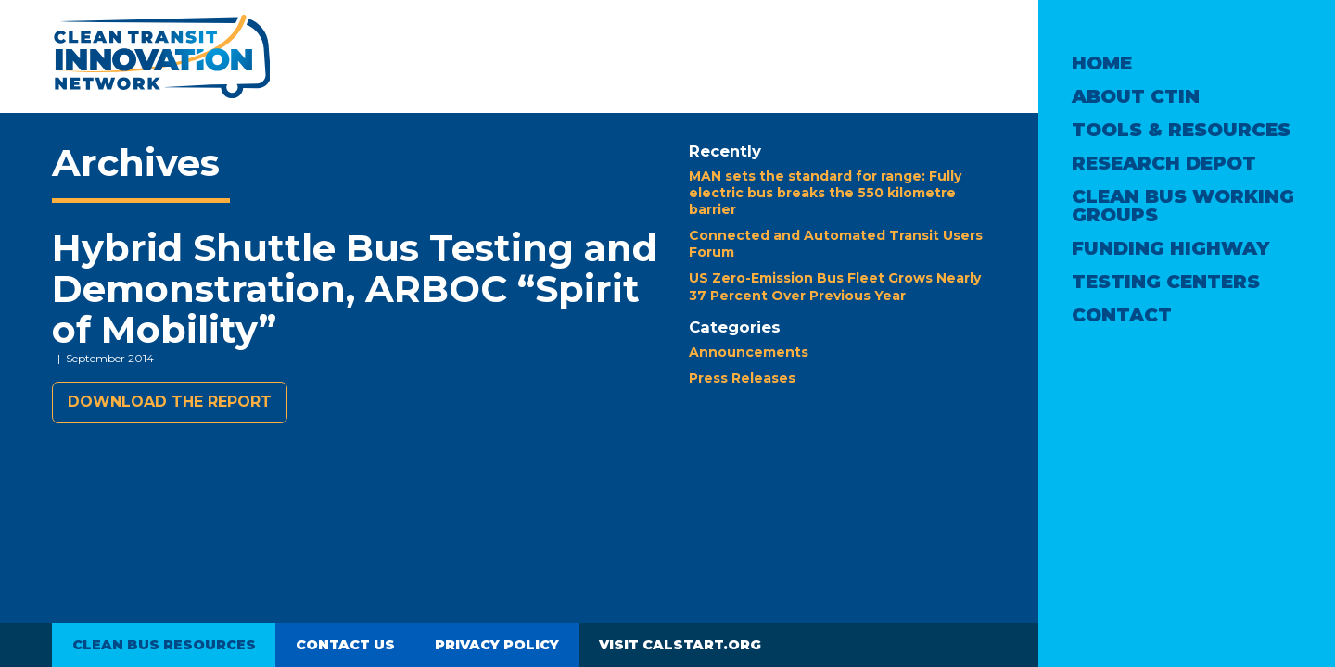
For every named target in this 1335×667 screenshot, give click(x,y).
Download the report (170, 401)
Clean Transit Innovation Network (161, 56)
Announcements (748, 352)
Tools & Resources (1181, 130)
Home (1102, 63)
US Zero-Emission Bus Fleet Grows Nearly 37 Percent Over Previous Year (835, 286)
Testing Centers (1166, 282)
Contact (1122, 315)
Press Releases (742, 378)
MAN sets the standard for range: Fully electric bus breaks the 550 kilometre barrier (825, 193)
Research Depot (1164, 163)
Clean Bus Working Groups (1183, 205)
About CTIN (1136, 96)
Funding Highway (1170, 248)
